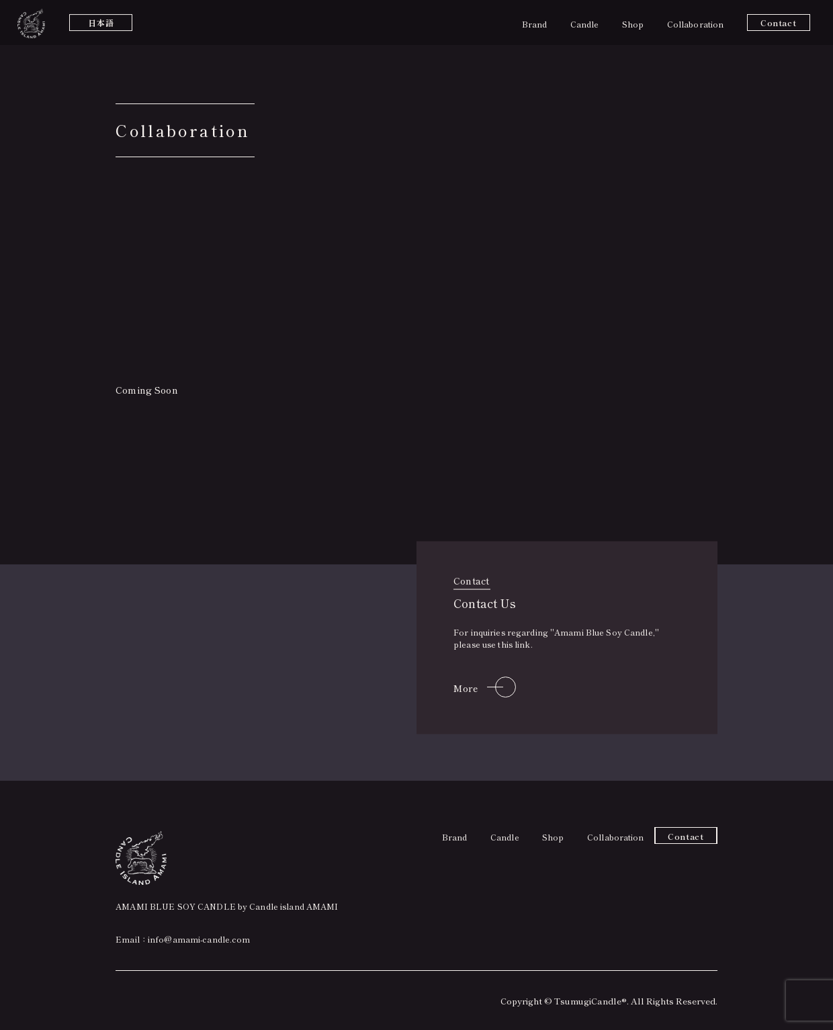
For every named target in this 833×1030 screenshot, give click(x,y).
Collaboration (695, 24)
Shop (633, 24)
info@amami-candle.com (199, 939)
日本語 (101, 22)
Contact (778, 22)
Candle (584, 24)
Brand (534, 24)
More (465, 687)
